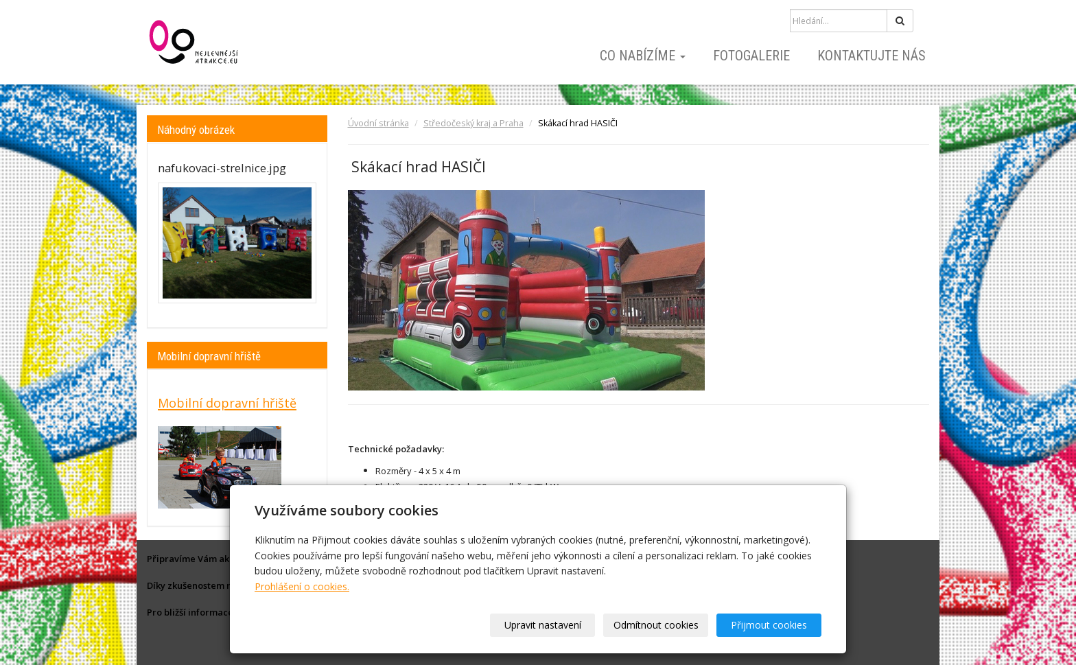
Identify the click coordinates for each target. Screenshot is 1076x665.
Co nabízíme (643, 55)
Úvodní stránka (378, 123)
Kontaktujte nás (871, 55)
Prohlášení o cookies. (302, 586)
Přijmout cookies (769, 624)
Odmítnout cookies (656, 624)
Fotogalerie (751, 55)
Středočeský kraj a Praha (473, 123)
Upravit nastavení (542, 624)
